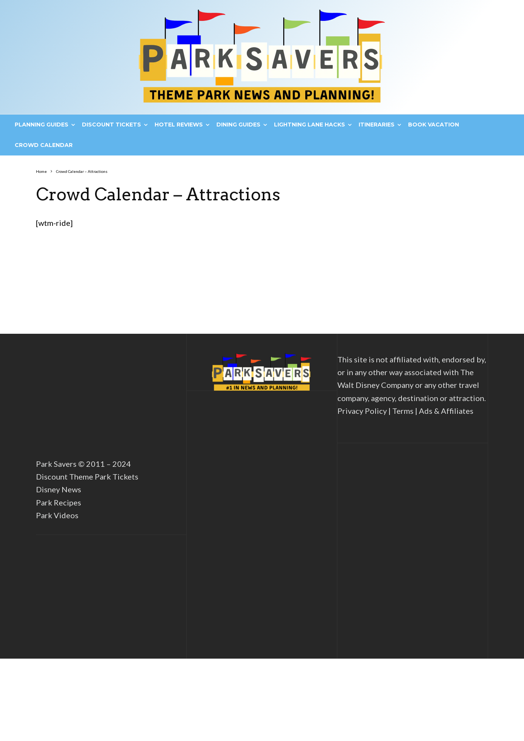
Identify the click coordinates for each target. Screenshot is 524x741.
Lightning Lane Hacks (309, 124)
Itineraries (377, 124)
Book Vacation (433, 124)
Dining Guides (238, 124)
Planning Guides (41, 124)
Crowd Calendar (44, 145)
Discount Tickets (111, 124)
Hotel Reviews (179, 124)
